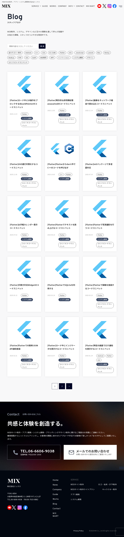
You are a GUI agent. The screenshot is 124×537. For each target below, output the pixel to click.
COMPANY (62, 6)
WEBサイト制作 (77, 484)
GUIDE (45, 6)
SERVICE (35, 6)
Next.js (107, 52)
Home (55, 480)
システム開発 (78, 57)
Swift (34, 57)
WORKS (53, 6)
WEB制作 (43, 57)
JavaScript (80, 52)
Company (57, 489)
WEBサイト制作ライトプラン (83, 489)
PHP (19, 57)
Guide (55, 494)
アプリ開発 (75, 494)
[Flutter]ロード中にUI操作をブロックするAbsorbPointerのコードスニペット (24, 104)
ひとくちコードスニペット (18, 62)
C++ (36, 52)
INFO (70, 6)
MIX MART (90, 6)
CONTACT (80, 6)
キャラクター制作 (109, 489)
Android (28, 52)
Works (56, 499)
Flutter (62, 52)
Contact (57, 509)
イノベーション (63, 57)
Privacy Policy (79, 531)
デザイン (90, 57)
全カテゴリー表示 (15, 52)
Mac (98, 52)
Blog (55, 504)
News (55, 485)
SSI (27, 57)
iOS (70, 52)
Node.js (11, 57)
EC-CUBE (52, 52)
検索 (42, 46)
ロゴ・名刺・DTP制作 (107, 484)
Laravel (90, 52)
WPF (52, 57)
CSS (43, 52)
